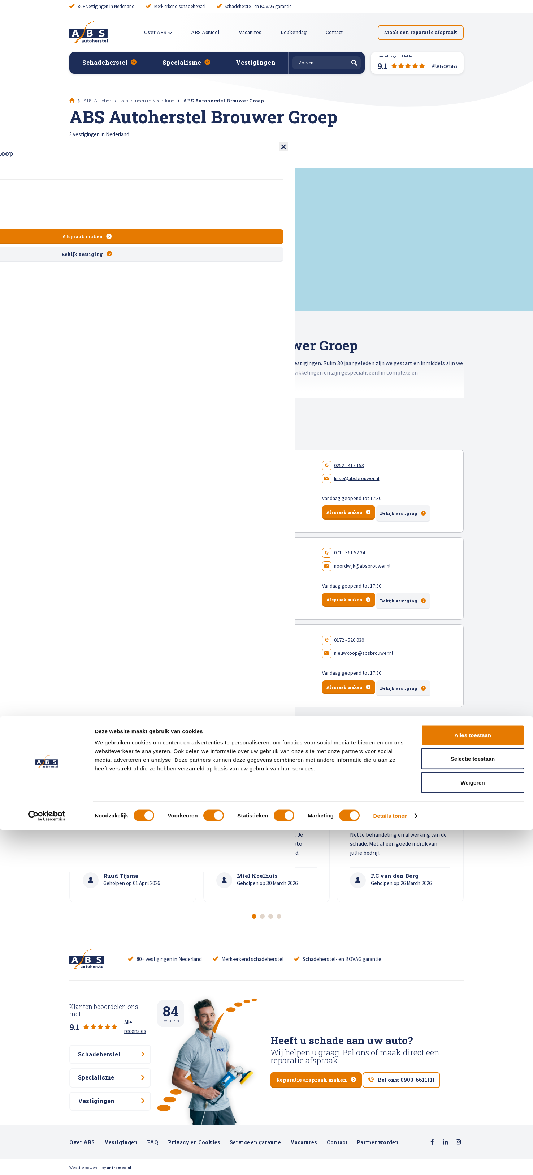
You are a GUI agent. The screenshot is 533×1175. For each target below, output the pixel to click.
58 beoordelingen (215, 674)
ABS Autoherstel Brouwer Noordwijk (207, 566)
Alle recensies (139, 1014)
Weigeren (472, 1127)
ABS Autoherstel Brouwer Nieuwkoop (208, 652)
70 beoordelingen (215, 500)
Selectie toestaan (473, 1104)
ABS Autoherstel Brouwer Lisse (197, 479)
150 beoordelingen (216, 587)
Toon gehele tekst (93, 403)
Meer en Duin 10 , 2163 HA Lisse (180, 488)
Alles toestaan (472, 1080)
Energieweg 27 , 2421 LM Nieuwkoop (186, 661)
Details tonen (390, 1161)
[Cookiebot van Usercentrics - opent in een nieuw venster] (46, 1160)
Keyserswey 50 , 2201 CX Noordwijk (184, 574)
